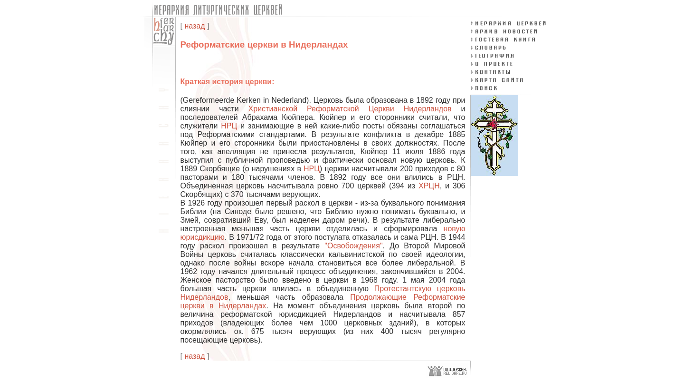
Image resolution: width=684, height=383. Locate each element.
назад (194, 26)
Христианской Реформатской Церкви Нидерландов (350, 109)
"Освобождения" (353, 246)
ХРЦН (429, 186)
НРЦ (229, 126)
